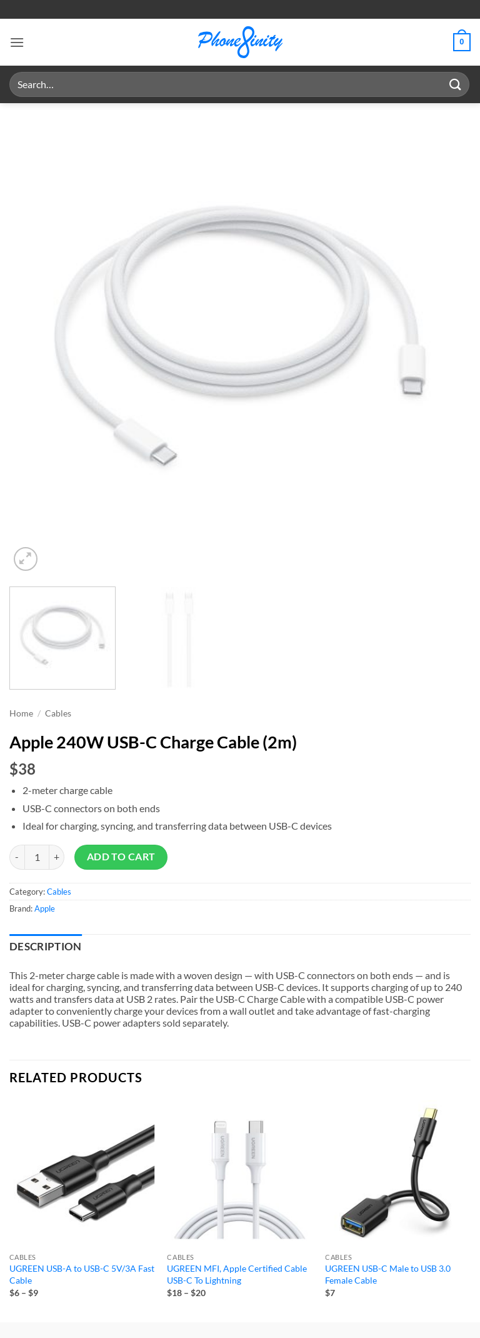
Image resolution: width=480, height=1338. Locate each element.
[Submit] (455, 84)
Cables (58, 713)
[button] (16, 42)
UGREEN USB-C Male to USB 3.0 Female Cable (388, 1274)
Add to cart (121, 856)
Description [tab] (45, 946)
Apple (44, 908)
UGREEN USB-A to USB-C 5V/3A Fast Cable (81, 1274)
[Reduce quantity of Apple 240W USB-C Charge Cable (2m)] (16, 857)
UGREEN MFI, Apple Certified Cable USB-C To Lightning (237, 1274)
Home (21, 713)
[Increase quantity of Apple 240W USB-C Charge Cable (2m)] (56, 857)
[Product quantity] (36, 857)
